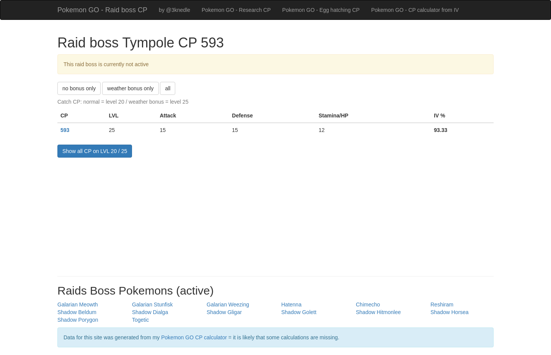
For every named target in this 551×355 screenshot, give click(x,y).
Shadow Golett (298, 312)
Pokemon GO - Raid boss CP (102, 10)
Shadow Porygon (77, 320)
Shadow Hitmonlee (378, 312)
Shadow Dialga (150, 312)
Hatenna (291, 304)
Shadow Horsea (449, 312)
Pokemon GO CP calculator (194, 337)
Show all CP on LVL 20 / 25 (94, 151)
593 (64, 130)
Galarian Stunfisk (152, 304)
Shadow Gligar (224, 312)
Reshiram (441, 304)
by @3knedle (174, 10)
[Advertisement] (275, 215)
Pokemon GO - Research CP (236, 10)
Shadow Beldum (76, 312)
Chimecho (368, 304)
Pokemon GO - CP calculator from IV (415, 10)
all (167, 88)
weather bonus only (130, 88)
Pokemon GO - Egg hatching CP (321, 10)
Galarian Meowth (77, 304)
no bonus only (79, 88)
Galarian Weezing (228, 304)
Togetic (140, 320)
